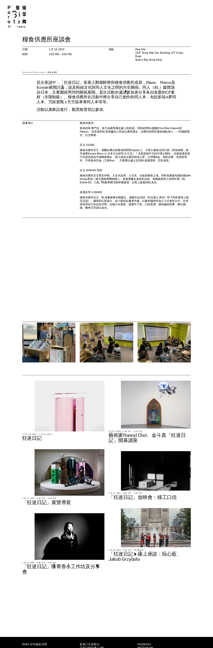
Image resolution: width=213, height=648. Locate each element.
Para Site (22, 16)
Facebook (144, 644)
